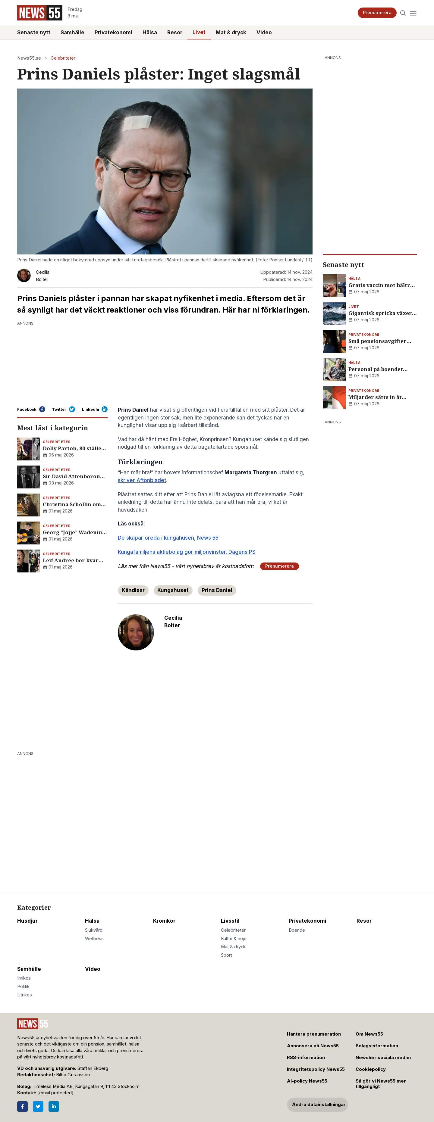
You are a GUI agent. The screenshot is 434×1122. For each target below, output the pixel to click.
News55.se (29, 58)
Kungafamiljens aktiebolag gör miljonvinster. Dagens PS (187, 552)
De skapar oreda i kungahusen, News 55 (168, 538)
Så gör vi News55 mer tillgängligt (381, 1083)
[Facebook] (22, 1106)
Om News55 (369, 1034)
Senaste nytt (33, 33)
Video (264, 33)
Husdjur (27, 921)
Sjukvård (93, 930)
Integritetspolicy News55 (316, 1069)
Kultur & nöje (234, 938)
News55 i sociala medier (384, 1057)
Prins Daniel (217, 590)
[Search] (403, 13)
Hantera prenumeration (314, 1034)
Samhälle (72, 33)
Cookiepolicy (371, 1069)
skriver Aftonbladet (142, 480)
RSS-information (306, 1057)
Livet (199, 32)
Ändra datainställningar (319, 1104)
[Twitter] (38, 1106)
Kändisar (133, 590)
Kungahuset (173, 590)
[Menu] (413, 13)
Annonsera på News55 (313, 1046)
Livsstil (230, 921)
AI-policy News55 (307, 1081)
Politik (23, 986)
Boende (297, 930)
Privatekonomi (113, 33)
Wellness (94, 938)
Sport (226, 955)
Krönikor (164, 921)
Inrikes (24, 978)
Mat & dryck (231, 33)
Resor (174, 33)
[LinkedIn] (54, 1106)
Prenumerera (377, 12)
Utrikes (24, 995)
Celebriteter (63, 58)
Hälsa (150, 33)
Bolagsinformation (377, 1046)
